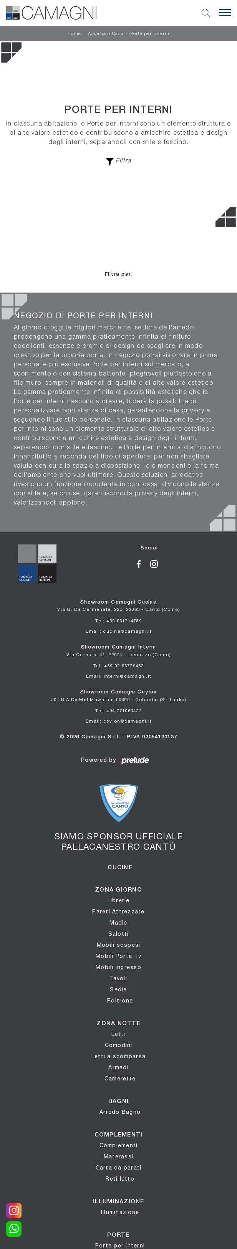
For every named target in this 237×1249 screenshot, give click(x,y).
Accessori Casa (105, 34)
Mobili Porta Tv (118, 956)
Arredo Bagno (120, 1112)
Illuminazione (120, 1212)
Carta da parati (119, 1168)
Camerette (120, 1078)
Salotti (118, 934)
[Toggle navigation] (225, 13)
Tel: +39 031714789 (118, 620)
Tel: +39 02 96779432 (118, 665)
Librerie (119, 900)
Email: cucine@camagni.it (119, 631)
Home (74, 34)
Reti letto (120, 1179)
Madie (118, 923)
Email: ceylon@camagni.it (118, 720)
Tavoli (118, 978)
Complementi (118, 1145)
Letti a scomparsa (118, 1056)
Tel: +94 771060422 (118, 710)
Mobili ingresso (118, 967)
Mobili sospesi (119, 945)
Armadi (118, 1067)
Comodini (119, 1045)
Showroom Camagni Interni (118, 651)
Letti (118, 1034)
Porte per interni (149, 34)
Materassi (118, 1156)
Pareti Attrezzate (118, 911)
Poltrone (120, 1001)
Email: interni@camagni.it (118, 675)
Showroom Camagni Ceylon (118, 696)
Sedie (118, 989)
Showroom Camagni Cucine (118, 606)
